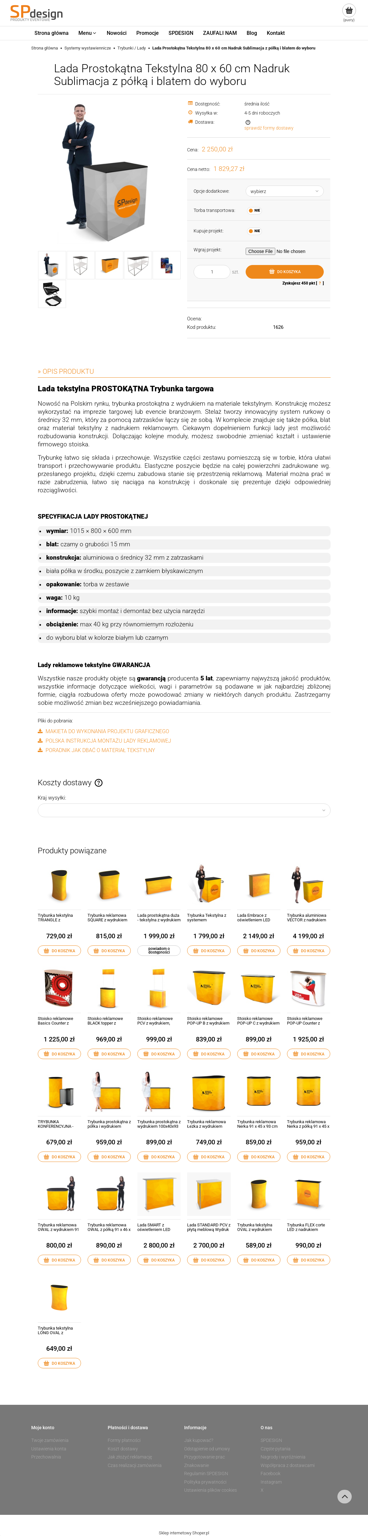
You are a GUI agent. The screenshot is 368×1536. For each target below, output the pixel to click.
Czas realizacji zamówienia (135, 1465)
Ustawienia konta (48, 1448)
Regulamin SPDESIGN (206, 1473)
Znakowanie (196, 1465)
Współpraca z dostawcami (288, 1465)
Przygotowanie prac (204, 1456)
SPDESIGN (271, 1440)
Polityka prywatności (205, 1482)
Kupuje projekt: (209, 230)
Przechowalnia (46, 1456)
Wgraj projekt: (208, 249)
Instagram (271, 1482)
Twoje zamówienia (50, 1440)
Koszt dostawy (123, 1448)
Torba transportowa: (214, 210)
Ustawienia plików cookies (210, 1490)
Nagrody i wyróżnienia (283, 1456)
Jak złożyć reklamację (130, 1456)
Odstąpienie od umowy (207, 1448)
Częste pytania (276, 1448)
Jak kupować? (198, 1440)
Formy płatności (124, 1440)
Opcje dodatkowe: (211, 191)
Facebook (270, 1473)
